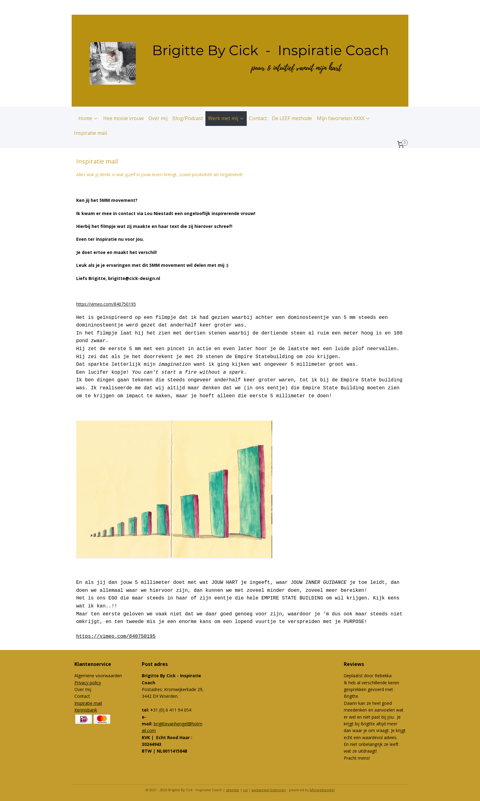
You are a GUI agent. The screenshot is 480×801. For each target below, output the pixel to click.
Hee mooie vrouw (123, 118)
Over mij (157, 118)
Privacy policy (87, 683)
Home (88, 118)
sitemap (232, 790)
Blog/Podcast (187, 118)
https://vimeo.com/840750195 (106, 304)
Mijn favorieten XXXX (343, 118)
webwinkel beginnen (269, 790)
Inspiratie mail (90, 133)
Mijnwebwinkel (322, 790)
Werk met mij (226, 118)
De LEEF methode (292, 118)
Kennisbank (85, 710)
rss (245, 790)
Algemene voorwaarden (98, 675)
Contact (258, 118)
